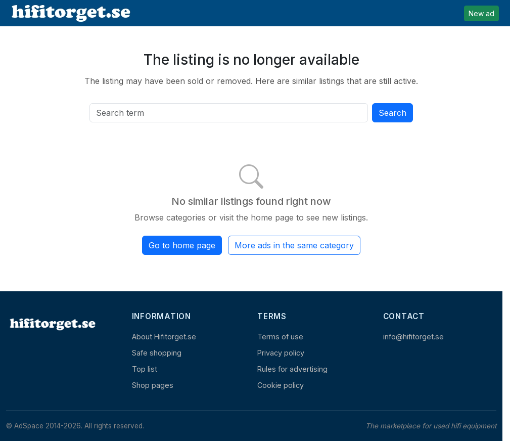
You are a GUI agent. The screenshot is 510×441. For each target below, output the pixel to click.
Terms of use (280, 336)
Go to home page (182, 245)
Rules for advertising (292, 369)
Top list (144, 369)
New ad (481, 13)
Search (392, 113)
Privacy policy (280, 352)
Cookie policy (280, 385)
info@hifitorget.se (413, 336)
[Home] (51, 324)
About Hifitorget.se (164, 336)
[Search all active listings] (228, 112)
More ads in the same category (294, 245)
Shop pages (152, 385)
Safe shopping (156, 352)
